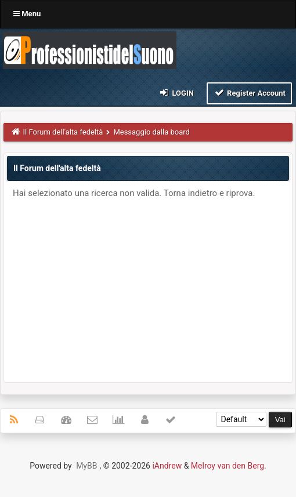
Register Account (249, 92)
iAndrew (167, 465)
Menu (27, 13)
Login (176, 92)
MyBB (86, 465)
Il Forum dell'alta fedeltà (63, 132)
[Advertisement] (148, 286)
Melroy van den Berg (227, 465)
